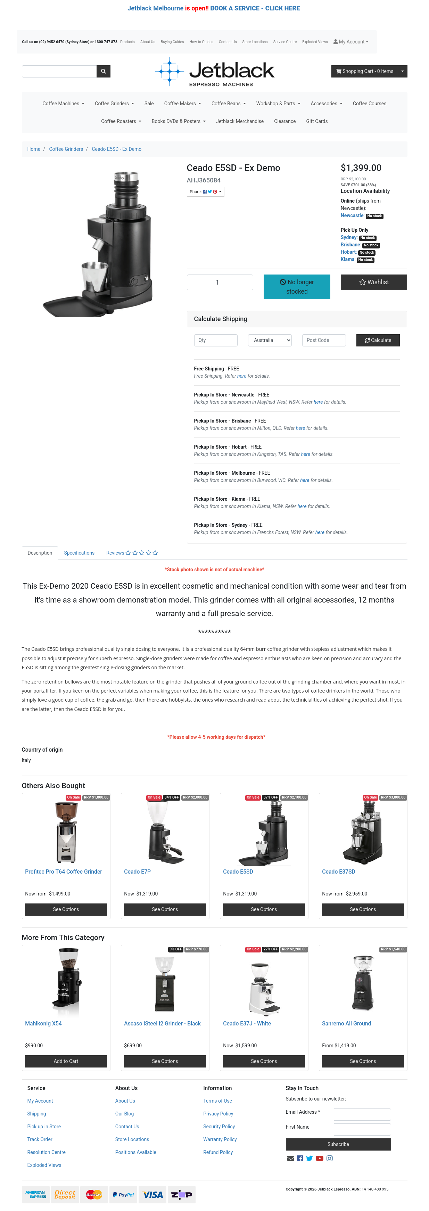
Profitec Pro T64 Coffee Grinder (63, 871)
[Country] (270, 340)
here (241, 376)
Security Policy (219, 1126)
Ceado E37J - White (247, 1023)
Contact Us (228, 42)
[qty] (216, 340)
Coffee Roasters (119, 121)
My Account (40, 1101)
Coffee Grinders (112, 103)
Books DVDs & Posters (177, 121)
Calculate (378, 340)
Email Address (303, 1112)
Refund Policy (218, 1152)
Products (127, 42)
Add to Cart (66, 1061)
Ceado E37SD (338, 871)
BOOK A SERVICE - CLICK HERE (255, 8)
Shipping (36, 1113)
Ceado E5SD (238, 871)
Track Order (39, 1139)
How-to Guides (201, 42)
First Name (298, 1127)
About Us (147, 42)
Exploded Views (315, 42)
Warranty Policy (220, 1139)
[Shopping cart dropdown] (402, 71)
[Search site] (103, 71)
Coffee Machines (62, 103)
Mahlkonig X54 (43, 1023)
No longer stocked (297, 287)
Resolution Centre (46, 1152)
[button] (351, 42)
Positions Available (135, 1152)
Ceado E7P (137, 871)
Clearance (285, 121)
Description (40, 553)
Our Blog (124, 1113)
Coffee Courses (369, 103)
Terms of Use (217, 1101)
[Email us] (290, 1158)
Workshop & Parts (276, 103)
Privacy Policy (218, 1113)
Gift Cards (317, 121)
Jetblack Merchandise (240, 121)
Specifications (79, 553)
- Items (365, 71)
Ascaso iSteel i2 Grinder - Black (162, 1023)
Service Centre (285, 42)
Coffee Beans (227, 103)
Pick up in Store (44, 1126)
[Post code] (324, 340)
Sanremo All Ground (346, 1023)
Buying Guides (172, 42)
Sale (149, 103)
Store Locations (255, 42)
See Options (66, 909)
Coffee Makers (180, 103)
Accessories (325, 103)
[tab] (40, 553)
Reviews (132, 553)
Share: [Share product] (204, 191)
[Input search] (59, 71)
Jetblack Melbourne (155, 8)
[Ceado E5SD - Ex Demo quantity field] (220, 282)
